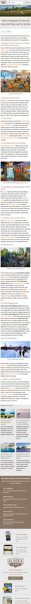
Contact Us (15, 578)
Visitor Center (5, 50)
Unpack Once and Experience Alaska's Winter (23, 456)
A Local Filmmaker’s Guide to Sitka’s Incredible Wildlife (23, 422)
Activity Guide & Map (22, 598)
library (5, 100)
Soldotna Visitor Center (11, 374)
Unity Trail (4, 365)
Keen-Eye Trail (5, 135)
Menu (27, 2)
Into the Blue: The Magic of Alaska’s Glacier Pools (7, 456)
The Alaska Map (22, 534)
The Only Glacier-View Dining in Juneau (6, 422)
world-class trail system (8, 237)
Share (8, 31)
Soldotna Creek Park (7, 125)
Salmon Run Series (8, 220)
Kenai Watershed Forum (8, 145)
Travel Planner (20, 586)
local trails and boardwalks (14, 64)
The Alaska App (21, 547)
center (5, 192)
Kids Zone (6, 277)
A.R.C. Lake (12, 388)
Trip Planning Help (15, 570)
